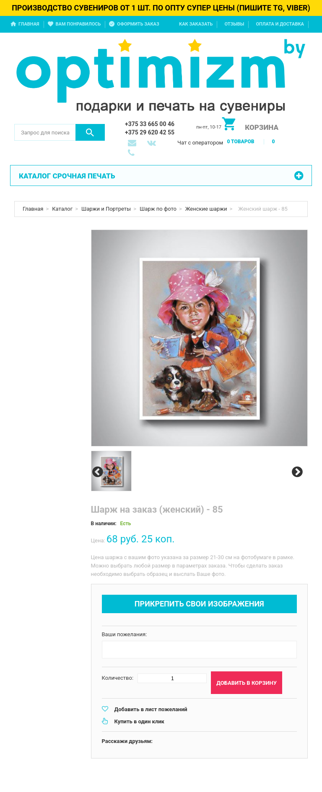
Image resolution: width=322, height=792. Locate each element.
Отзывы (234, 24)
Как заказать (196, 24)
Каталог (62, 209)
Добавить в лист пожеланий (150, 709)
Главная (28, 24)
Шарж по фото (158, 209)
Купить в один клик (139, 721)
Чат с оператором (200, 142)
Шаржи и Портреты (106, 209)
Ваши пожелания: (124, 634)
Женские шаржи (206, 209)
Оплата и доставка (280, 24)
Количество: (118, 678)
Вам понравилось (78, 24)
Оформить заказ (138, 24)
